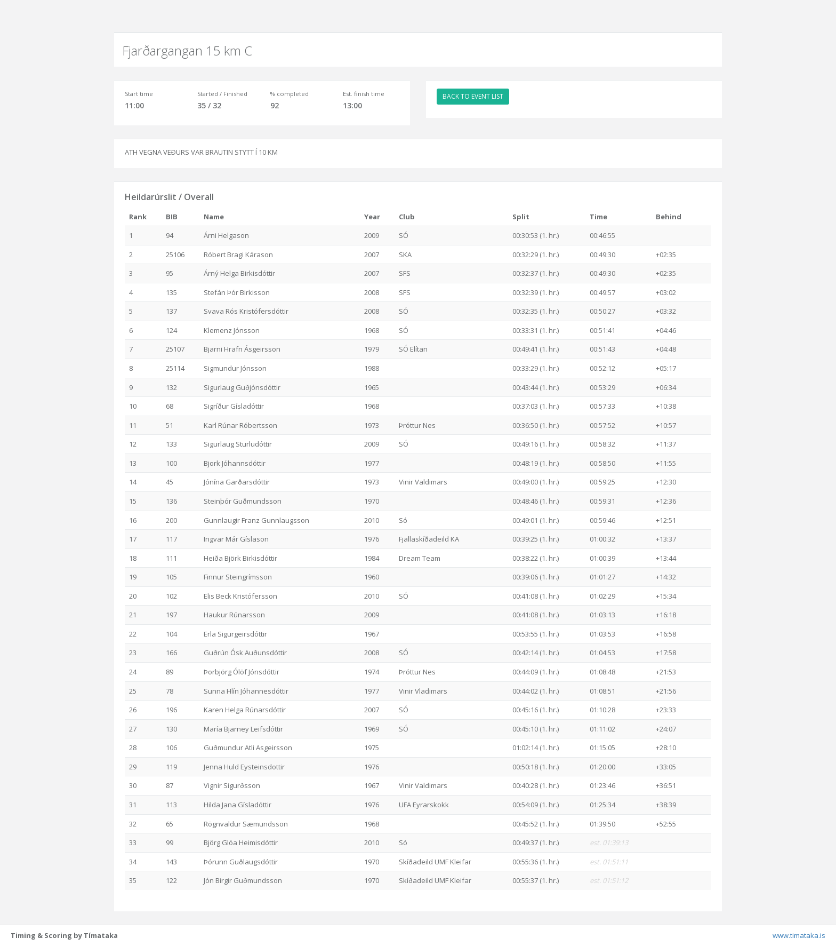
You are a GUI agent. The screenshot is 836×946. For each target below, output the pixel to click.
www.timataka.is (799, 935)
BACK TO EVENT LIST (473, 96)
